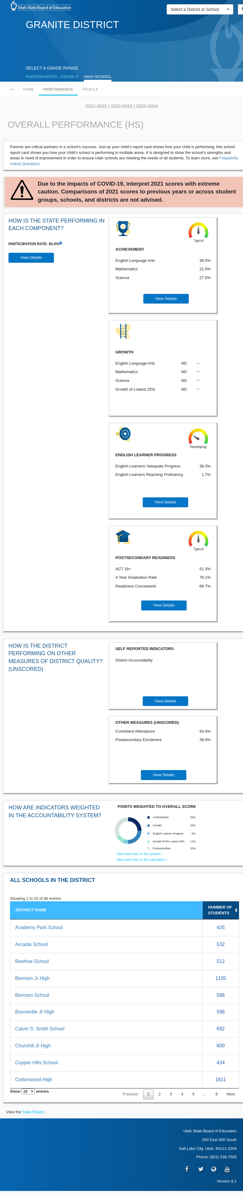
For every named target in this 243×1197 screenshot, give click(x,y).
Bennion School (32, 995)
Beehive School (32, 961)
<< (11, 89)
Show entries (29, 1091)
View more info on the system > (139, 854)
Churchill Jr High (33, 1045)
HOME (29, 89)
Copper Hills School (36, 1062)
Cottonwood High (33, 1079)
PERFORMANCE (58, 89)
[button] (200, 9)
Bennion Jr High (32, 978)
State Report (33, 1112)
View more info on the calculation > (142, 859)
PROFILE (90, 89)
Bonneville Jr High (34, 1011)
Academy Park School (39, 927)
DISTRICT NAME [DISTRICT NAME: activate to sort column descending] (30, 910)
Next (231, 1094)
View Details (31, 257)
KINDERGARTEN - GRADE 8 (52, 76)
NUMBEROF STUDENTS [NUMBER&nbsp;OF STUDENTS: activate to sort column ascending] (220, 910)
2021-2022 (96, 106)
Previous (130, 1094)
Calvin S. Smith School (40, 1028)
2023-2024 (147, 106)
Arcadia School (31, 944)
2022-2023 (121, 106)
